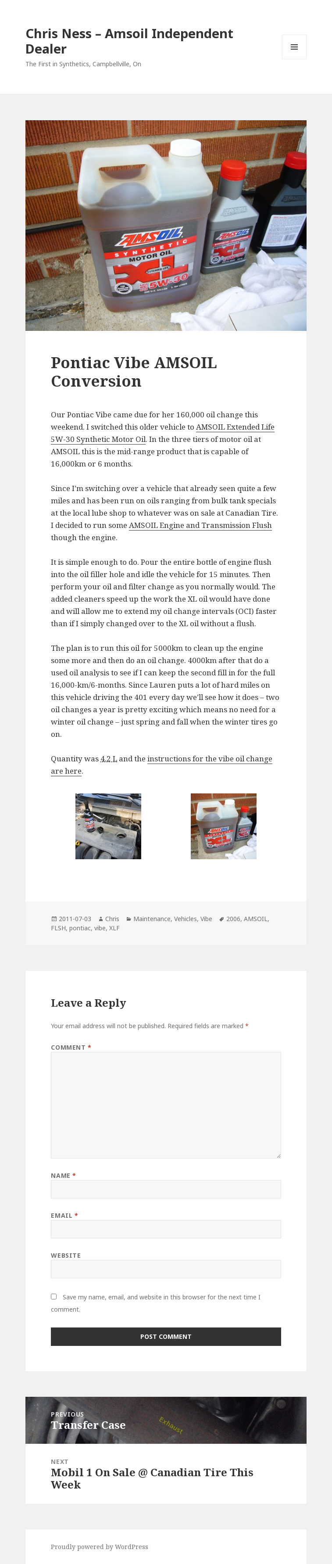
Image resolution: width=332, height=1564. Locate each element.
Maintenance (152, 919)
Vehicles (185, 919)
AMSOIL (256, 919)
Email (64, 1215)
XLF (114, 928)
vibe (100, 928)
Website (66, 1255)
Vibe (206, 919)
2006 (233, 919)
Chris (112, 919)
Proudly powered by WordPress (99, 1546)
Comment (71, 1047)
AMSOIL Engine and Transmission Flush (200, 525)
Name (63, 1175)
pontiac (80, 928)
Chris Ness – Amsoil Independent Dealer (129, 41)
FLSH (58, 928)
